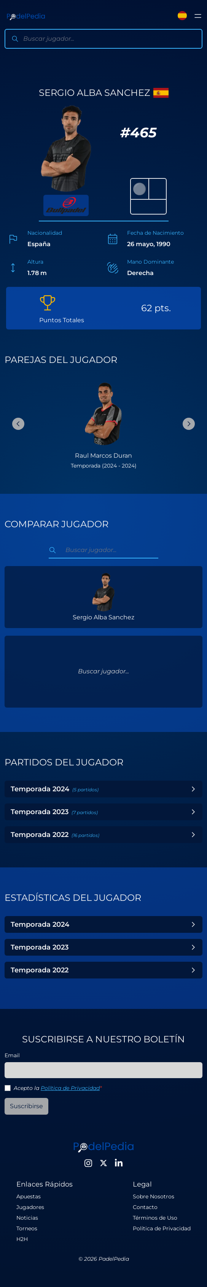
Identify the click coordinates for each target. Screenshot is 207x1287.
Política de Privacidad (70, 1088)
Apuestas (28, 1196)
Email (12, 1055)
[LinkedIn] (119, 1163)
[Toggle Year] (193, 789)
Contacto (145, 1207)
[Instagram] (88, 1163)
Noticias (27, 1217)
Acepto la (58, 1088)
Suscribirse (26, 1106)
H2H (22, 1239)
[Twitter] (103, 1163)
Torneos (26, 1228)
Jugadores (30, 1207)
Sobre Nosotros (153, 1196)
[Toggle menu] (197, 16)
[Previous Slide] (18, 424)
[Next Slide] (189, 424)
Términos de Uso (155, 1217)
